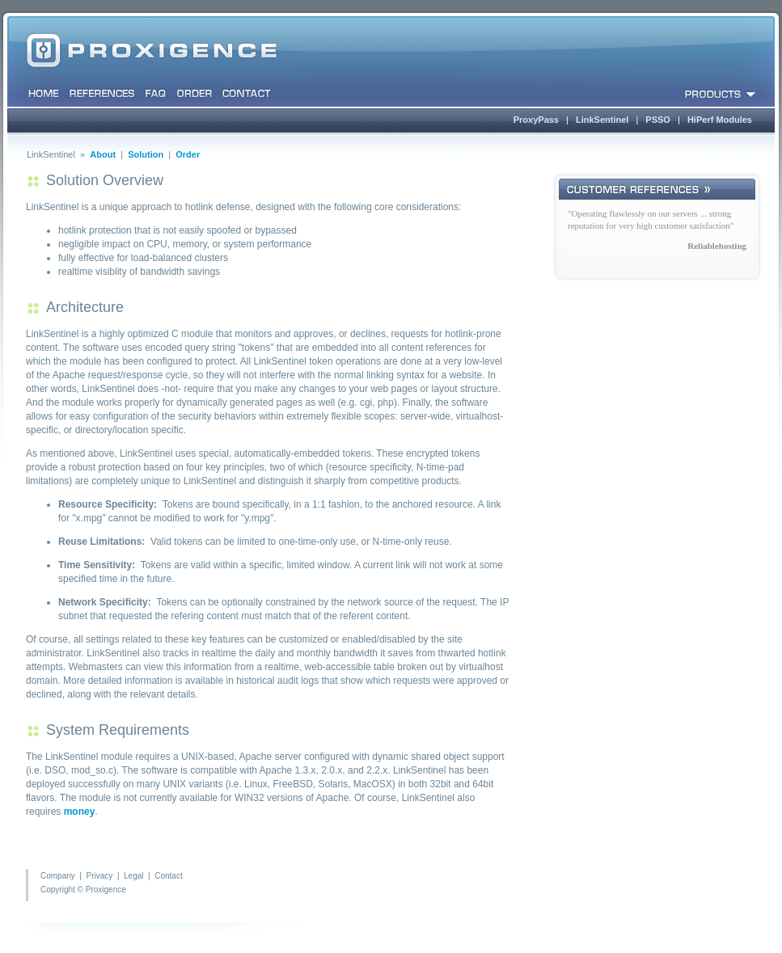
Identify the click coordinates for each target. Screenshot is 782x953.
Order (187, 154)
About (103, 154)
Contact (168, 875)
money (79, 811)
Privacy (100, 875)
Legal (133, 875)
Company (57, 875)
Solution (145, 154)
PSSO (657, 119)
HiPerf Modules (719, 119)
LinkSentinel (602, 119)
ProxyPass (536, 119)
